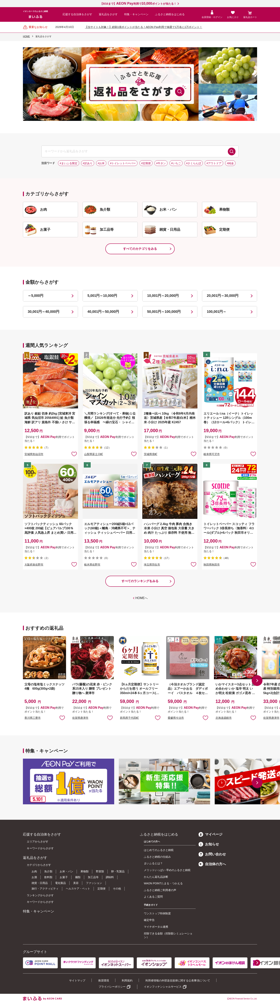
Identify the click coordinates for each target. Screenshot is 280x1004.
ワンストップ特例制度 (157, 913)
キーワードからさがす (40, 848)
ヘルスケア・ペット (78, 888)
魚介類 (48, 871)
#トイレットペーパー (123, 163)
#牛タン (161, 163)
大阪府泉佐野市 (33, 564)
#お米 (101, 163)
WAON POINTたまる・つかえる (163, 883)
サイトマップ (77, 980)
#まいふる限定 (68, 163)
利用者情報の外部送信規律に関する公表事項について (177, 980)
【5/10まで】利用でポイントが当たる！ (138, 3)
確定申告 (149, 920)
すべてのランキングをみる (140, 581)
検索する (232, 151)
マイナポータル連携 (156, 926)
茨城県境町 (150, 454)
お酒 (34, 877)
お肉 (34, 871)
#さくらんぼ (193, 163)
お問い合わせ (212, 854)
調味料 (110, 877)
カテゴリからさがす (39, 864)
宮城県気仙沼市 (33, 454)
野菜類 (100, 871)
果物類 (84, 871)
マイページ (210, 834)
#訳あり (87, 163)
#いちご (176, 163)
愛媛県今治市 (176, 717)
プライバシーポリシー (112, 986)
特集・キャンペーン (136, 14)
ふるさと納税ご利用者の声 (160, 890)
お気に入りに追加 (62, 717)
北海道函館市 (223, 717)
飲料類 (48, 877)
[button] (257, 680)
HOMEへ (141, 598)
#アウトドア (213, 163)
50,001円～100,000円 (164, 312)
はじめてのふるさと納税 (159, 850)
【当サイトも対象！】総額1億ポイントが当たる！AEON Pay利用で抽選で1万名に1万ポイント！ (143, 27)
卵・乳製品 (118, 871)
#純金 (230, 163)
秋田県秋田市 (212, 564)
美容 (76, 882)
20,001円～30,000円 (222, 296)
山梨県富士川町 (93, 454)
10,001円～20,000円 (163, 296)
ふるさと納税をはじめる (170, 14)
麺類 (77, 877)
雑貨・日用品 (40, 882)
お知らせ (209, 844)
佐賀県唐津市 (80, 717)
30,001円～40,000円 (43, 312)
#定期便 (146, 163)
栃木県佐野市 (92, 564)
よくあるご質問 (153, 896)
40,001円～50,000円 (103, 312)
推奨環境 (103, 980)
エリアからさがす (37, 841)
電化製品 (60, 882)
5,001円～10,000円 (102, 296)
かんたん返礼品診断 (156, 876)
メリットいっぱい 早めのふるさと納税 (167, 870)
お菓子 (64, 877)
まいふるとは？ (153, 863)
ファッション (94, 882)
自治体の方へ (212, 864)
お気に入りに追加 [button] (74, 454)
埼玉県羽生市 (152, 564)
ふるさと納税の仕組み (157, 856)
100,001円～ (216, 312)
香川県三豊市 (32, 717)
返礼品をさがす (108, 14)
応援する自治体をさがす (77, 14)
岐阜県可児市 (212, 454)
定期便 (101, 888)
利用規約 (127, 980)
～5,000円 (35, 296)
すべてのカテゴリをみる (140, 248)
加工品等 (93, 877)
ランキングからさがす (40, 895)
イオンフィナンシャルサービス (163, 986)
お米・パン (66, 871)
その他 (117, 888)
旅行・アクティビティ (45, 888)
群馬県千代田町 (129, 717)
